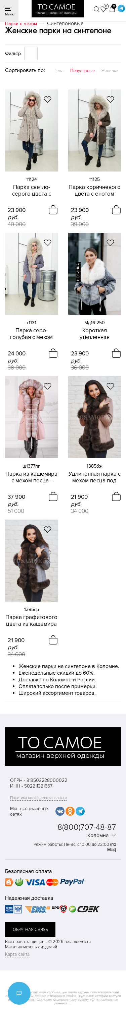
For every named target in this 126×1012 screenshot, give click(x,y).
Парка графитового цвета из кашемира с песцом (31, 620)
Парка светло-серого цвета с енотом (31, 190)
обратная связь (30, 929)
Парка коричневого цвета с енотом (95, 190)
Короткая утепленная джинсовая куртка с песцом (94, 334)
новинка (78, 272)
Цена (58, 70)
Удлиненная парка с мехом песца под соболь (95, 477)
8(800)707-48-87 (86, 827)
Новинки (110, 70)
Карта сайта (17, 954)
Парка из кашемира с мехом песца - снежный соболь (31, 477)
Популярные (82, 70)
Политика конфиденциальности (38, 797)
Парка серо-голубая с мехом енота (31, 334)
